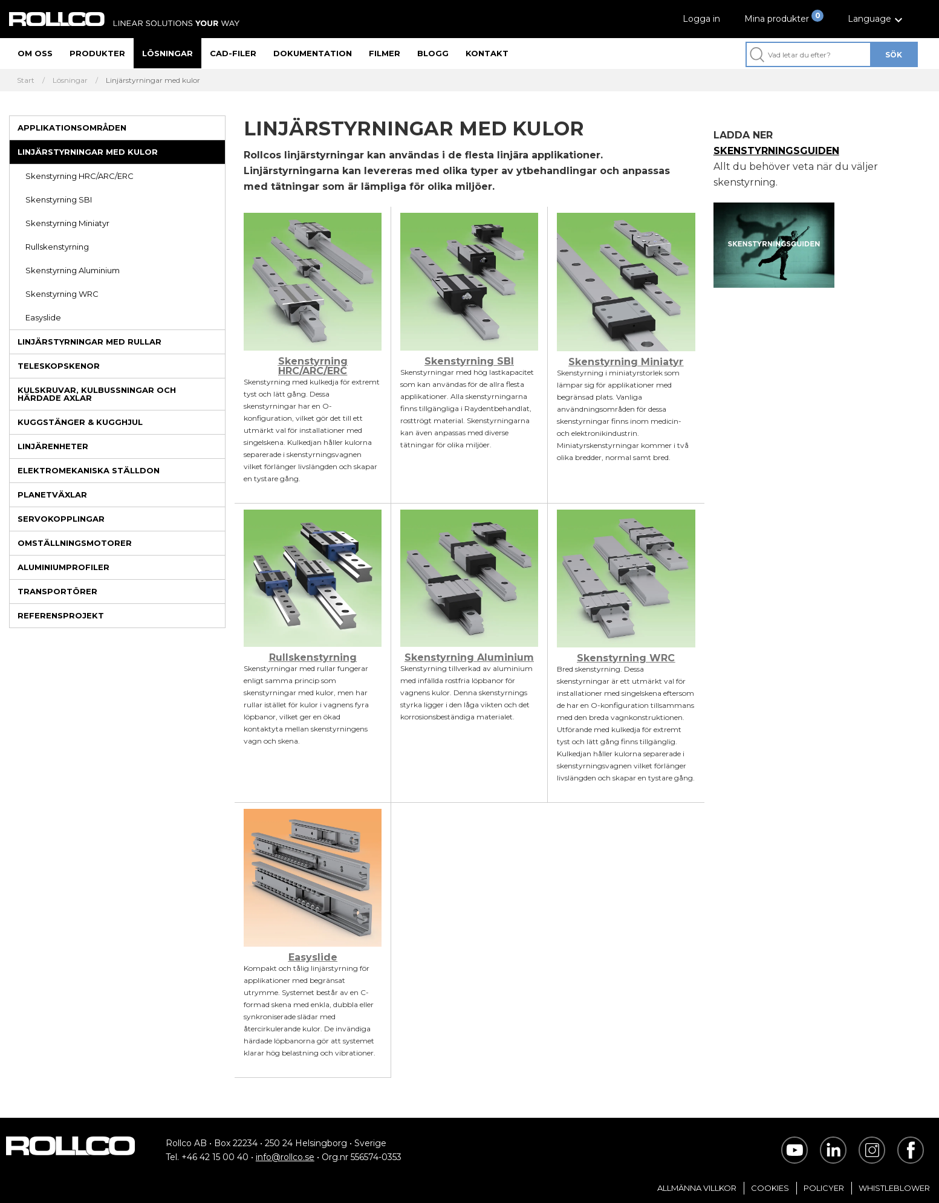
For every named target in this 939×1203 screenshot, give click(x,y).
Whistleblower (894, 1188)
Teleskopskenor (59, 366)
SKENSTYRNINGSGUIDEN (776, 151)
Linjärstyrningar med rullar (89, 341)
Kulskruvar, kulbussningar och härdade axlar (97, 394)
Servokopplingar (61, 519)
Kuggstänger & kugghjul (80, 422)
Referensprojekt (61, 615)
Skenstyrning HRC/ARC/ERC (79, 176)
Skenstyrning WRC (62, 294)
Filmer (384, 53)
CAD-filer (233, 53)
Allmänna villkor (696, 1188)
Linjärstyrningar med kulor (88, 152)
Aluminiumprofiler (63, 567)
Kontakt (487, 53)
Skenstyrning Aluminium (72, 270)
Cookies (770, 1188)
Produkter (97, 53)
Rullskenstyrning (57, 246)
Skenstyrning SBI (58, 199)
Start (25, 80)
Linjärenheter (53, 446)
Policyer (824, 1188)
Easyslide (43, 317)
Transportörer (57, 591)
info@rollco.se (285, 1157)
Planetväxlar (52, 494)
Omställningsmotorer (75, 543)
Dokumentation (312, 53)
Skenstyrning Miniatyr (67, 223)
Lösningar (167, 53)
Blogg (433, 53)
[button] (877, 19)
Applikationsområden (72, 127)
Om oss (35, 53)
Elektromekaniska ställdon (89, 470)
